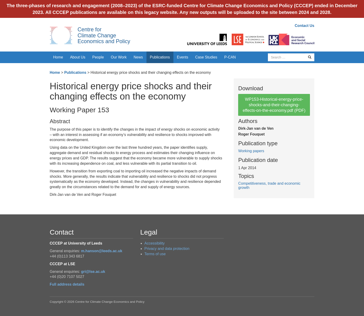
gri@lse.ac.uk (93, 272)
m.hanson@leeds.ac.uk (101, 251)
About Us (77, 57)
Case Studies (206, 57)
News (138, 57)
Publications (160, 57)
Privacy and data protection (166, 249)
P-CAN (230, 57)
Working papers (251, 151)
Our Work (119, 57)
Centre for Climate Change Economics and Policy (104, 35)
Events (182, 57)
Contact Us (304, 26)
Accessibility (154, 243)
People (98, 57)
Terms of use (155, 254)
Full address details (67, 284)
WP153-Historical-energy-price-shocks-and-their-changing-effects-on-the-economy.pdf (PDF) (274, 105)
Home (58, 57)
